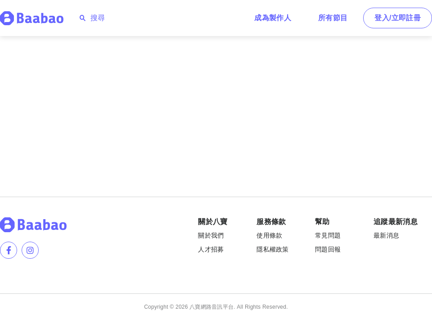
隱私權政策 (272, 249)
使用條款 (269, 235)
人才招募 (211, 249)
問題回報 (328, 249)
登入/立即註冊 (397, 18)
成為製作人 (272, 18)
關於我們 (211, 235)
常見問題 (328, 235)
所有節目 (332, 18)
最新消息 (386, 235)
